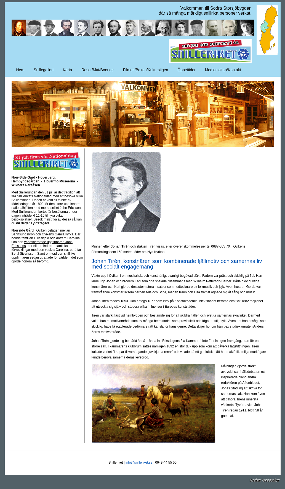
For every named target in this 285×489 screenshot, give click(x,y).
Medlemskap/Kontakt (223, 70)
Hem (20, 70)
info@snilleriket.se (139, 462)
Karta (67, 70)
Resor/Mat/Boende (97, 70)
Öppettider (186, 70)
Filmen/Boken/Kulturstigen (145, 70)
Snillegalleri (44, 70)
